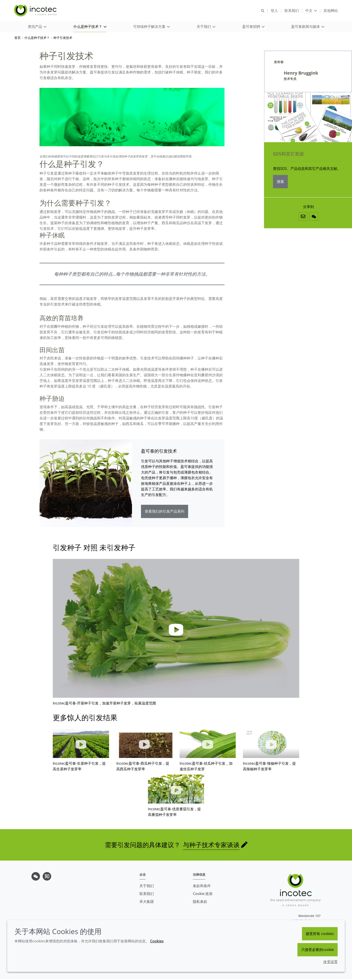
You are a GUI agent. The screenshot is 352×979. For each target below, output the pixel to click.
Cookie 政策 (203, 893)
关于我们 (146, 885)
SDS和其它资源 (288, 154)
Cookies (157, 941)
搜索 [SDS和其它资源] (280, 182)
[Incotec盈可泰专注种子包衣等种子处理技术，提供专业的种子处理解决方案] (36, 11)
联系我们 (146, 893)
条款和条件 (202, 885)
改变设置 (330, 961)
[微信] (314, 217)
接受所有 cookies (320, 933)
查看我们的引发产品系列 (164, 511)
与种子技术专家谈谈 (211, 845)
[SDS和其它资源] (308, 118)
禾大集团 (146, 901)
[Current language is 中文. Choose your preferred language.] (311, 10)
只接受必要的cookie (317, 949)
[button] (37, 27)
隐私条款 (200, 901)
